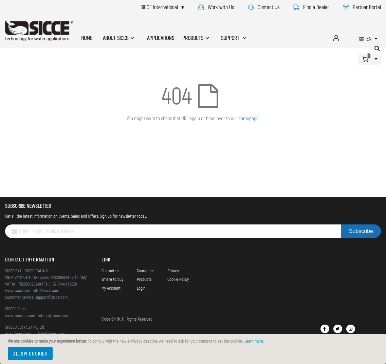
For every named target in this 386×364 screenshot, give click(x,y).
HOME (86, 38)
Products (144, 279)
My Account (111, 288)
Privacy (173, 270)
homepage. (249, 118)
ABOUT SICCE (115, 38)
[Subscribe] (361, 231)
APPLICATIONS (160, 38)
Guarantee (145, 270)
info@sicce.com (46, 290)
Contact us (110, 270)
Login (141, 288)
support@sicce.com (51, 297)
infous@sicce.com (53, 315)
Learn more (253, 341)
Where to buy (112, 279)
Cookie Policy (178, 279)
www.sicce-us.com (20, 315)
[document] (194, 349)
